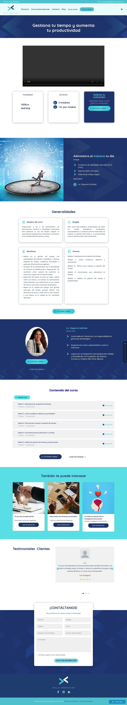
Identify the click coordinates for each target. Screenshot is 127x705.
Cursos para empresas (40, 9)
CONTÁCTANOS (36, 369)
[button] (112, 568)
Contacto (56, 9)
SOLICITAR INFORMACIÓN (66, 660)
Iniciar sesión (73, 9)
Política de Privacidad (85, 701)
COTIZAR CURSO (64, 311)
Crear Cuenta (87, 9)
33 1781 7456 (14, 2)
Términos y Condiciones (71, 701)
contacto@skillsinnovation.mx (113, 2)
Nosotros (25, 9)
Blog (64, 9)
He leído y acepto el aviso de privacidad (50, 655)
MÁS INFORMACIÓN (29, 525)
